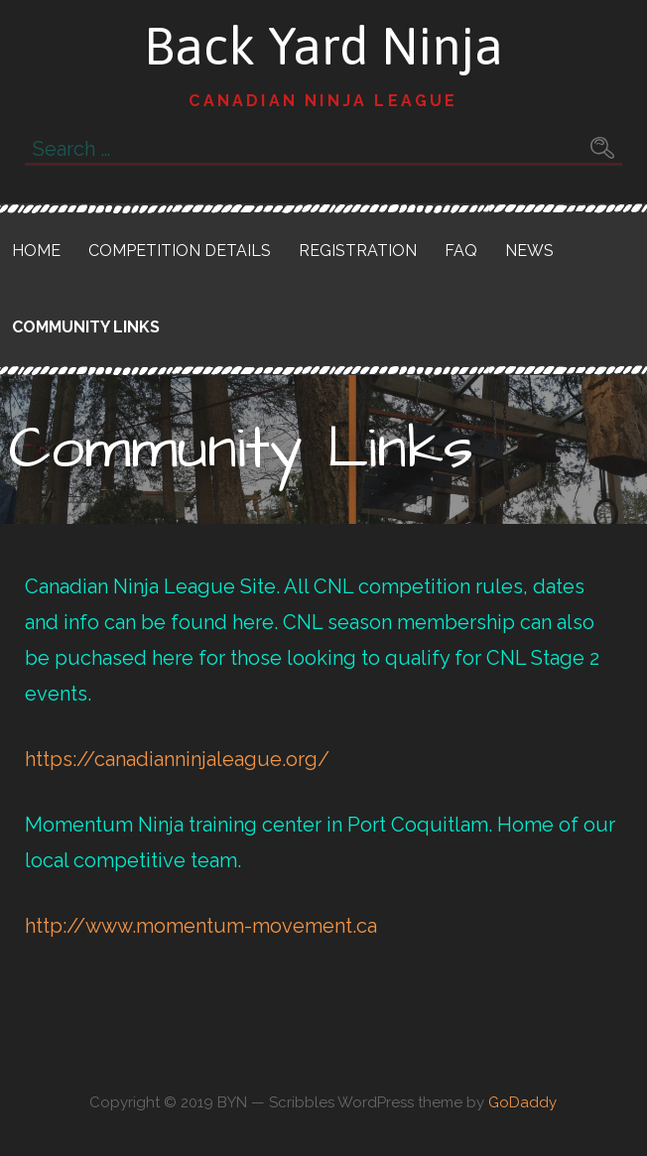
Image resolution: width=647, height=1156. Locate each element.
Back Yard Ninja (323, 45)
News (529, 250)
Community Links (86, 327)
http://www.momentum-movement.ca (201, 926)
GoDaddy (522, 1102)
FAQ (461, 250)
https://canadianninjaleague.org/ (177, 759)
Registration (358, 250)
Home (36, 250)
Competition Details (179, 250)
